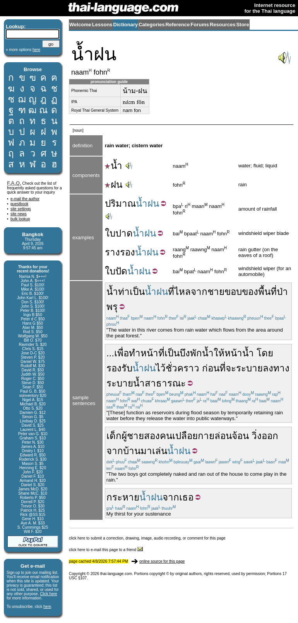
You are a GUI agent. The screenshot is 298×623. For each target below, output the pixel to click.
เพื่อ (121, 353)
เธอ (186, 497)
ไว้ (161, 368)
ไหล (182, 291)
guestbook (19, 204)
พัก (196, 353)
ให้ (219, 353)
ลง (268, 368)
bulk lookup (20, 219)
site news (18, 214)
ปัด (121, 271)
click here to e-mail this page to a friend (106, 550)
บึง (185, 353)
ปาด (124, 233)
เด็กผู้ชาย (125, 436)
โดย (265, 353)
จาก (199, 291)
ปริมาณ (120, 203)
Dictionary (125, 24)
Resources (222, 24)
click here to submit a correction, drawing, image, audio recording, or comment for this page (147, 538)
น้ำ (113, 165)
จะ (231, 368)
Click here (48, 594)
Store (242, 24)
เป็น (137, 291)
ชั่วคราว (182, 368)
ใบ (110, 233)
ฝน (113, 184)
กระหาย (122, 497)
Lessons (102, 24)
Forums (199, 24)
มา (146, 451)
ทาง (281, 368)
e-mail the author (24, 199)
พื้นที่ (267, 291)
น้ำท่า (118, 291)
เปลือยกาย (193, 436)
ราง (112, 252)
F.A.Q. (14, 183)
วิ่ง (257, 436)
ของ (250, 291)
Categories (151, 24)
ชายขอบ (224, 291)
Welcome (80, 24)
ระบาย (249, 368)
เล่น (159, 451)
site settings (20, 209)
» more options (23, 50)
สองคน (158, 436)
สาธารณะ (165, 383)
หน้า (233, 353)
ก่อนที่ (214, 368)
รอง (127, 252)
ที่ (171, 291)
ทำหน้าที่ (146, 353)
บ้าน (131, 451)
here (47, 606)
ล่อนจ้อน (231, 436)
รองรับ (119, 368)
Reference (177, 24)
